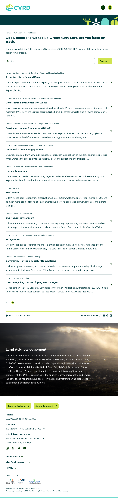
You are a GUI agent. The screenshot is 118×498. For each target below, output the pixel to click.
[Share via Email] (104, 315)
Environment (27, 214)
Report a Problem (18, 315)
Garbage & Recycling (30, 73)
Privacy (9, 467)
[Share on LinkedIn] (110, 315)
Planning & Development (23, 124)
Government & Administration (25, 145)
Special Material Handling (50, 98)
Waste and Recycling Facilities (52, 73)
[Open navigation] (110, 7)
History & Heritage (33, 257)
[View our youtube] (24, 448)
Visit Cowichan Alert (16, 462)
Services (16, 73)
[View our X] (19, 448)
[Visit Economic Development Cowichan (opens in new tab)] (35, 481)
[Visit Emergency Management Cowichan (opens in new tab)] (21, 481)
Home (8, 33)
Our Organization (46, 145)
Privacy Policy (45, 491)
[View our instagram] (7, 448)
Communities (18, 257)
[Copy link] (100, 315)
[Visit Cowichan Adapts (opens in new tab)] (10, 481)
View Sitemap (13, 456)
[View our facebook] (13, 448)
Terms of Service (58, 491)
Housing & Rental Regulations (47, 124)
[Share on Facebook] (107, 315)
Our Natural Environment (44, 235)
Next (12, 302)
